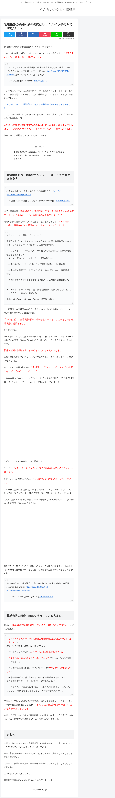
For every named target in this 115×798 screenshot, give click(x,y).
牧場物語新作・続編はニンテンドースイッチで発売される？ (40, 152)
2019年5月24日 (41, 81)
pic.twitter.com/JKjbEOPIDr (19, 195)
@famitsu (11, 75)
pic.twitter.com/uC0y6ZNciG (19, 591)
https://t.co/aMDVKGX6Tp (57, 71)
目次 (36, 146)
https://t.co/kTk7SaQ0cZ (37, 587)
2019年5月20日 (46, 597)
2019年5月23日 (63, 201)
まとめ (18, 159)
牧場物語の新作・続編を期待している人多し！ (35, 156)
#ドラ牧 (58, 192)
